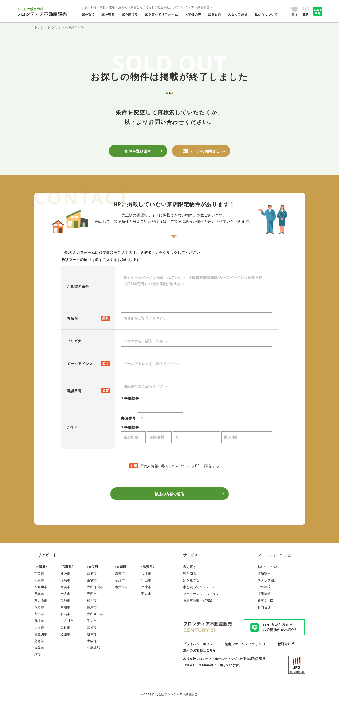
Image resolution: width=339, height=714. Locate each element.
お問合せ (264, 615)
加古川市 (67, 629)
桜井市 (92, 609)
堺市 (37, 663)
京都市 (120, 582)
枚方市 (39, 636)
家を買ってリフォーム (199, 595)
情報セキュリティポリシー (246, 652)
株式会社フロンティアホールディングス (211, 667)
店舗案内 (264, 582)
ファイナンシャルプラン (201, 602)
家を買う (189, 575)
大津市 (146, 582)
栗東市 (146, 602)
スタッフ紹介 (267, 588)
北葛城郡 (93, 656)
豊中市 (39, 622)
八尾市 (39, 615)
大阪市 (39, 656)
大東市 (39, 588)
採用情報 (264, 602)
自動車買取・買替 (197, 609)
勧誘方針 (286, 652)
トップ (39, 27)
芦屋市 (65, 615)
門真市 (39, 602)
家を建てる (191, 588)
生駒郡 (92, 649)
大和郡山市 (95, 595)
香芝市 (92, 629)
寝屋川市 (41, 642)
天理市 (92, 602)
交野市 (39, 649)
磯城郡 (92, 642)
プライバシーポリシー (199, 652)
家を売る (189, 582)
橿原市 (92, 615)
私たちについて (269, 575)
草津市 (146, 595)
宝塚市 (65, 609)
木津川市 (121, 595)
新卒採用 (265, 609)
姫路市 (65, 642)
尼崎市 (65, 588)
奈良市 (92, 582)
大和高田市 (95, 622)
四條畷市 (41, 595)
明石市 (65, 622)
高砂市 (65, 636)
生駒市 (92, 588)
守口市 (39, 582)
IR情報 (264, 595)
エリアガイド (45, 563)
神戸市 (65, 582)
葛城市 (92, 636)
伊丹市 (65, 602)
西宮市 (65, 595)
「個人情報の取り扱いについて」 (168, 467)
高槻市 (39, 629)
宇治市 (120, 588)
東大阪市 (41, 609)
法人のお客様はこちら (199, 658)
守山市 (146, 588)
